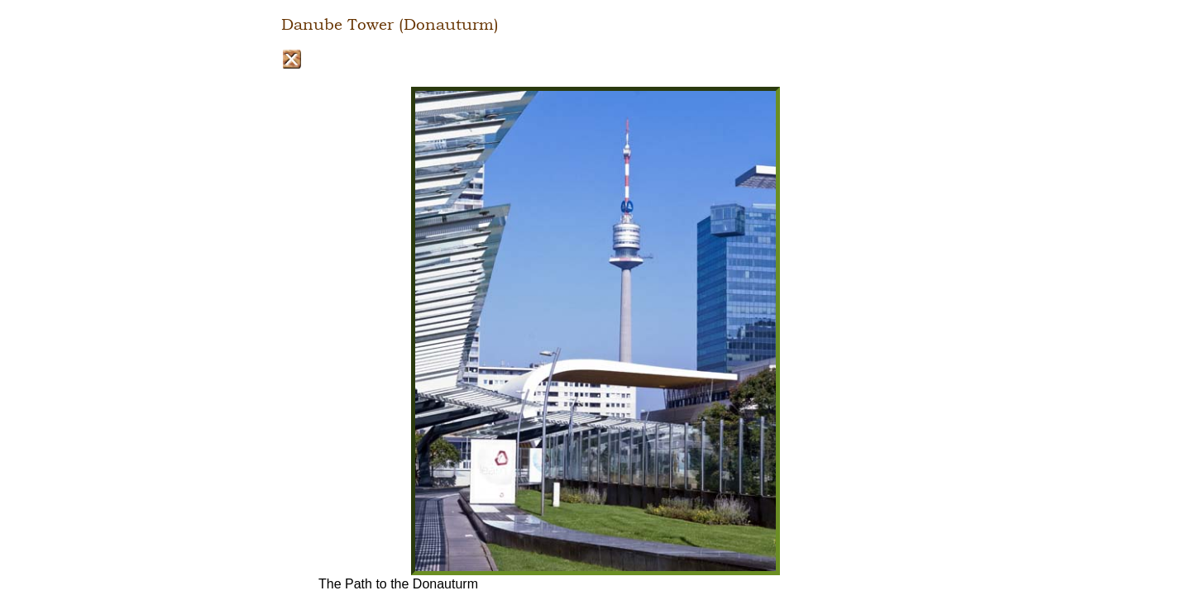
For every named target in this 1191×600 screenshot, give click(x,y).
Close (291, 59)
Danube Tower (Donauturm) (390, 25)
